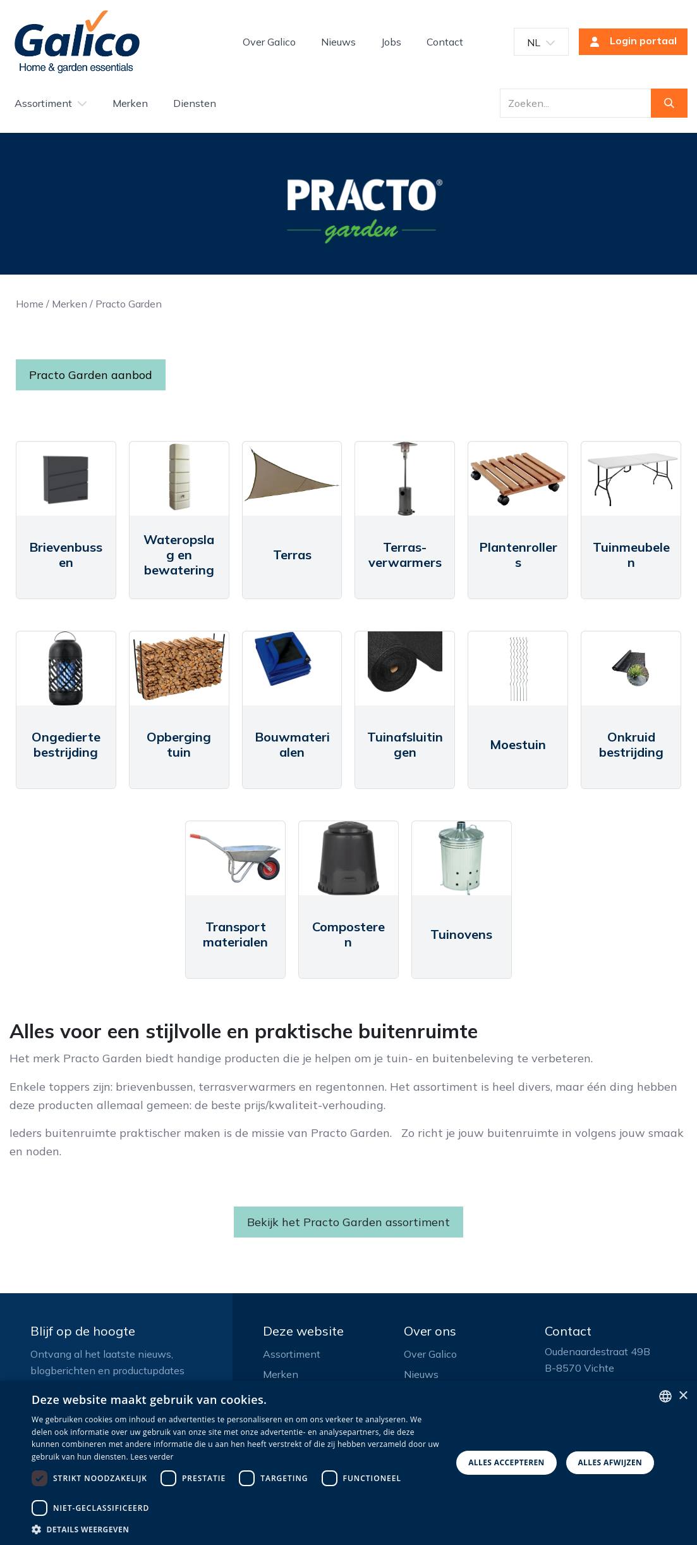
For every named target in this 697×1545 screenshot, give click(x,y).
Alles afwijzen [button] (610, 1462)
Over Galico (430, 1354)
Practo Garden (128, 303)
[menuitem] (269, 41)
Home (30, 303)
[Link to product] (66, 479)
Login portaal (629, 42)
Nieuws (421, 1374)
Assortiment (291, 1354)
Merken (69, 303)
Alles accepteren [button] (506, 1462)
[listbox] (665, 1396)
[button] (235, 1529)
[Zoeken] (669, 103)
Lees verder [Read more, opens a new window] (152, 1456)
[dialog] (348, 1463)
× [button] (683, 1396)
